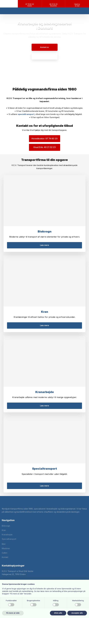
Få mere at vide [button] (12, 613)
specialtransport (26, 114)
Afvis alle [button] (58, 613)
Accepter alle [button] (77, 613)
